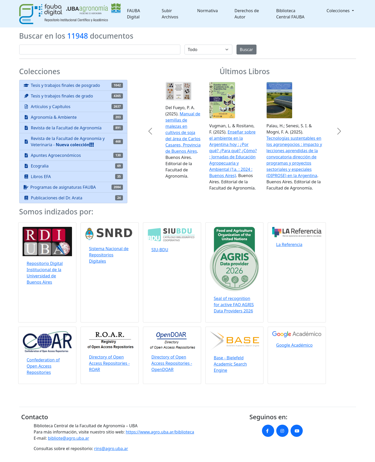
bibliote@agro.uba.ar (68, 438)
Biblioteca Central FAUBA (290, 14)
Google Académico (294, 345)
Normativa (207, 10)
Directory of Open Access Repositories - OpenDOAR (172, 363)
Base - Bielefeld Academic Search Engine (230, 364)
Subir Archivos (170, 14)
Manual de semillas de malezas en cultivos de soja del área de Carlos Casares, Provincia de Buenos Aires (183, 132)
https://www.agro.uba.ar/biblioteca (160, 432)
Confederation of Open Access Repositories (43, 366)
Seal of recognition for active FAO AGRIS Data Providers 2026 (234, 305)
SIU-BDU (160, 250)
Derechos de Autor (246, 14)
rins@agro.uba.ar (111, 448)
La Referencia (289, 244)
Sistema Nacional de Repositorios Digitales (109, 255)
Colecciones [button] (339, 10)
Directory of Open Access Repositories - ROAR (109, 363)
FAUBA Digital (133, 14)
